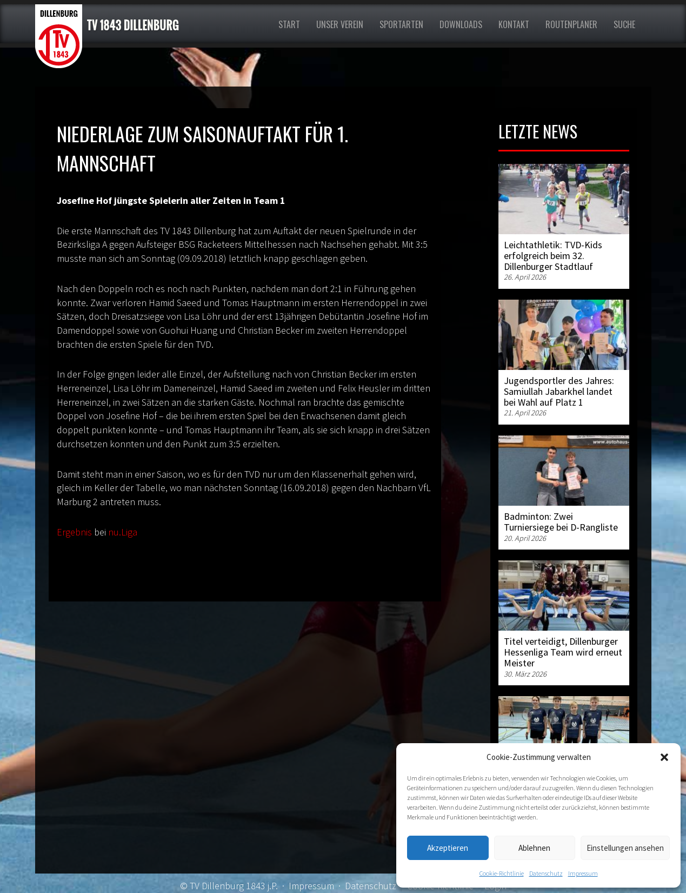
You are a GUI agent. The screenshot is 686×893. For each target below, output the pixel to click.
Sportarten (401, 24)
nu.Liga (122, 532)
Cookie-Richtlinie (501, 873)
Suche (624, 24)
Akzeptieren (447, 848)
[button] (664, 757)
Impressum (583, 873)
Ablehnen (534, 848)
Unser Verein (339, 24)
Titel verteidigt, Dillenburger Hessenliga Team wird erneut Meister (563, 652)
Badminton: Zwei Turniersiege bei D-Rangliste (561, 521)
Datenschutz (546, 873)
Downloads (460, 24)
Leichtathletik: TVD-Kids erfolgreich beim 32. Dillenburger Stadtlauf (553, 256)
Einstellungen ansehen (625, 848)
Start (289, 24)
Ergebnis (74, 532)
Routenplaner (571, 24)
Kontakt (513, 24)
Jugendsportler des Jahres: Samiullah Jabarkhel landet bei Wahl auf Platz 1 (559, 391)
